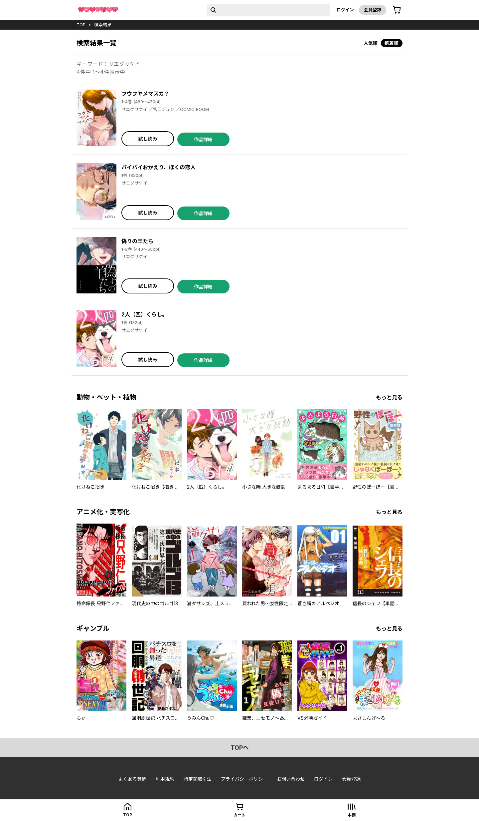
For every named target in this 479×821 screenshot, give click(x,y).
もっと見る (389, 397)
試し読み (147, 139)
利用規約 (165, 779)
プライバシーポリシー (244, 779)
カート (239, 814)
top (81, 24)
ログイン (345, 9)
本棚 (352, 814)
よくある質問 (132, 779)
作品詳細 (203, 139)
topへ (240, 747)
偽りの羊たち (137, 241)
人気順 (371, 43)
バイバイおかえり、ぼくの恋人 (158, 167)
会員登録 (372, 9)
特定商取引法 (198, 779)
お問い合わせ (291, 779)
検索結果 (102, 24)
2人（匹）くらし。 (144, 314)
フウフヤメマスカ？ (145, 93)
